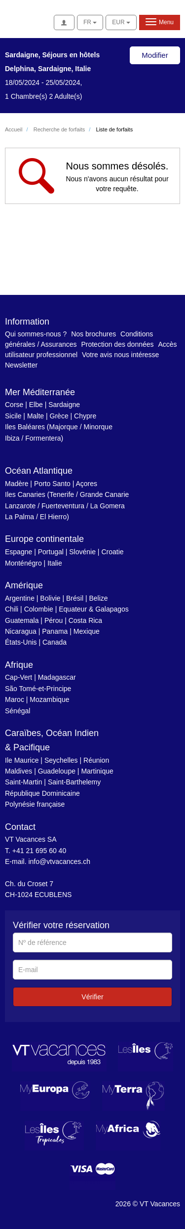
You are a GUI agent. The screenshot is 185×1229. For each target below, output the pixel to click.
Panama (55, 631)
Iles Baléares (25, 427)
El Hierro (53, 517)
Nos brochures (93, 334)
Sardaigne (64, 405)
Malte (35, 416)
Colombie (38, 609)
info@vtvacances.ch (59, 861)
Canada (54, 642)
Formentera (43, 438)
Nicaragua (21, 631)
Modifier (155, 55)
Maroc (14, 699)
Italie (54, 563)
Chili (11, 609)
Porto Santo (52, 484)
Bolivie (50, 598)
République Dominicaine (42, 793)
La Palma (19, 517)
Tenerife (61, 494)
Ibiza (12, 438)
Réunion (96, 760)
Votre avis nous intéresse (120, 355)
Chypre (85, 416)
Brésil (74, 598)
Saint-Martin (23, 782)
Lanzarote (20, 506)
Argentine (20, 598)
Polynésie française (35, 804)
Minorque (98, 427)
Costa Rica (85, 620)
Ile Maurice (21, 760)
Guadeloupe (56, 771)
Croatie (112, 552)
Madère (16, 484)
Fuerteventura (62, 506)
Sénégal (17, 711)
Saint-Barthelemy (74, 782)
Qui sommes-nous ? (36, 334)
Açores (86, 484)
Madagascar (57, 677)
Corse (14, 405)
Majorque (63, 427)
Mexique (87, 631)
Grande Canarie (104, 494)
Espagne (18, 552)
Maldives (18, 771)
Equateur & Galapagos (94, 609)
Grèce (59, 416)
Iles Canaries (25, 494)
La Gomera (107, 506)
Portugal (51, 552)
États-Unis (21, 642)
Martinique (97, 771)
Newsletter (21, 365)
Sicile (13, 416)
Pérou (53, 620)
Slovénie (82, 552)
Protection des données (117, 344)
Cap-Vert (18, 677)
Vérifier (92, 997)
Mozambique (49, 699)
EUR (121, 22)
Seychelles (61, 760)
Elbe (36, 405)
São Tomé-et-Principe (38, 689)
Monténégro (23, 563)
